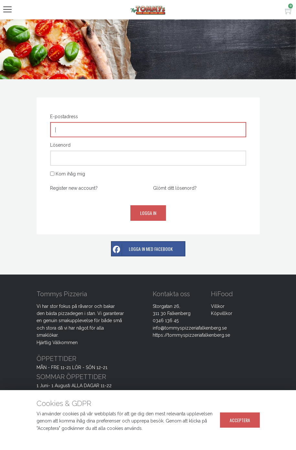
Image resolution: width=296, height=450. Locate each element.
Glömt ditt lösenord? (175, 188)
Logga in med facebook (142, 250)
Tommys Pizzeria (62, 294)
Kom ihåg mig (70, 173)
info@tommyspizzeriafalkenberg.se (190, 328)
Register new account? (74, 188)
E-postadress (64, 116)
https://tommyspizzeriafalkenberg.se (191, 335)
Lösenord (60, 145)
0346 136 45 (166, 320)
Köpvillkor (221, 313)
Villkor (218, 306)
